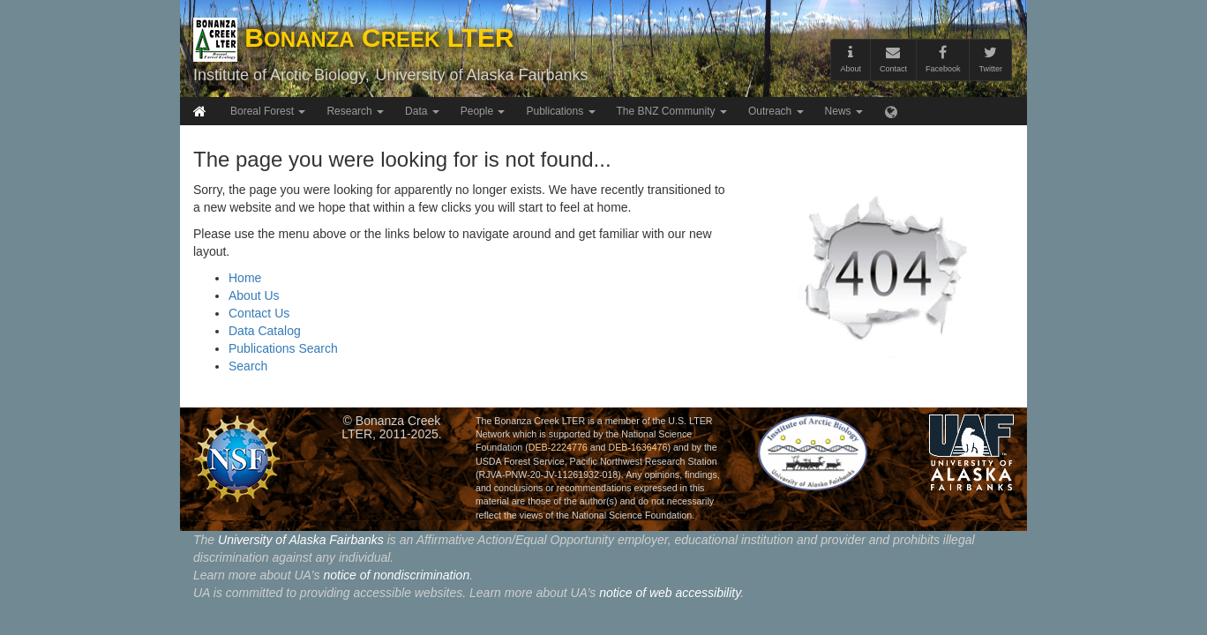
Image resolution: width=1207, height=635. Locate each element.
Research (355, 111)
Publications (560, 111)
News (844, 111)
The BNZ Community (672, 111)
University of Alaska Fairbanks (481, 75)
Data (422, 111)
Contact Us (259, 313)
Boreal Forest (267, 111)
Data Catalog (265, 331)
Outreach (776, 111)
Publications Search (283, 348)
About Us (254, 295)
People (483, 111)
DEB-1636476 (637, 447)
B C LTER (353, 37)
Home (245, 278)
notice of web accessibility (669, 593)
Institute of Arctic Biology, (281, 75)
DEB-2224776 (558, 447)
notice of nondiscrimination (396, 575)
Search (248, 366)
